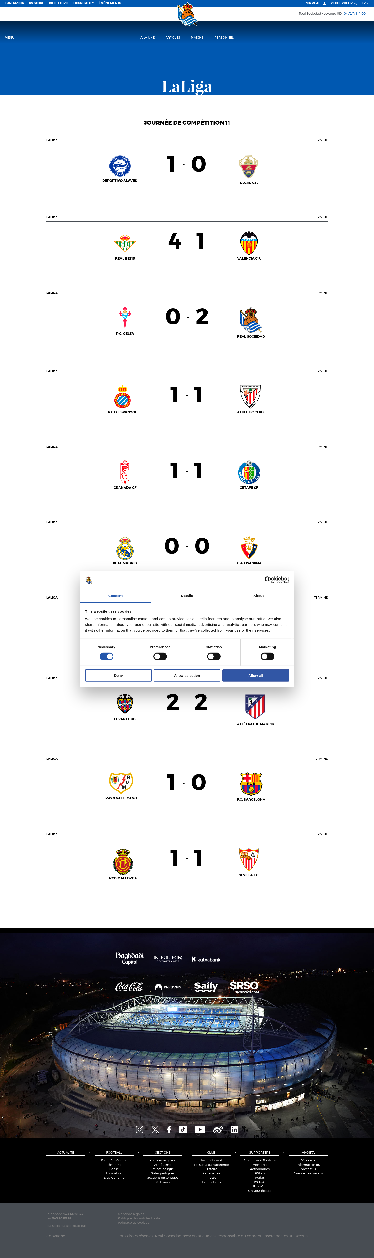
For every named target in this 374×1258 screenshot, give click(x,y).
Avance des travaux (308, 1173)
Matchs (197, 37)
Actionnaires (260, 1169)
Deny (118, 675)
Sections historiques (162, 1177)
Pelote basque (163, 1169)
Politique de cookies (133, 1222)
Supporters (259, 1152)
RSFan (260, 1173)
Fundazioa (14, 3)
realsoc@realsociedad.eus (66, 1225)
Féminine (114, 1164)
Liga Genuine (114, 1177)
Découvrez (308, 1160)
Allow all (255, 675)
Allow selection (187, 675)
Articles (173, 37)
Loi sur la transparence (211, 1164)
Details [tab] (187, 596)
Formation (114, 1173)
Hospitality (83, 3)
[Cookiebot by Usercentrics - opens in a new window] (268, 580)
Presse (211, 1177)
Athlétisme (162, 1164)
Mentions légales (131, 1214)
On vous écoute (260, 1190)
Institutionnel (211, 1160)
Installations (211, 1182)
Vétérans (163, 1182)
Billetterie (59, 3)
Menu (11, 38)
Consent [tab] (115, 596)
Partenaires (211, 1173)
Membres (259, 1164)
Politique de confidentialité (139, 1218)
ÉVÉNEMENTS (110, 3)
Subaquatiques (162, 1173)
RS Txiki (260, 1182)
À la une (147, 37)
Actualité (65, 1152)
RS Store (36, 3)
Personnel (224, 37)
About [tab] (258, 596)
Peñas (260, 1177)
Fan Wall (259, 1186)
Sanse (114, 1169)
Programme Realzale (259, 1160)
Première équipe (114, 1160)
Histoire (211, 1169)
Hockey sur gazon (162, 1160)
